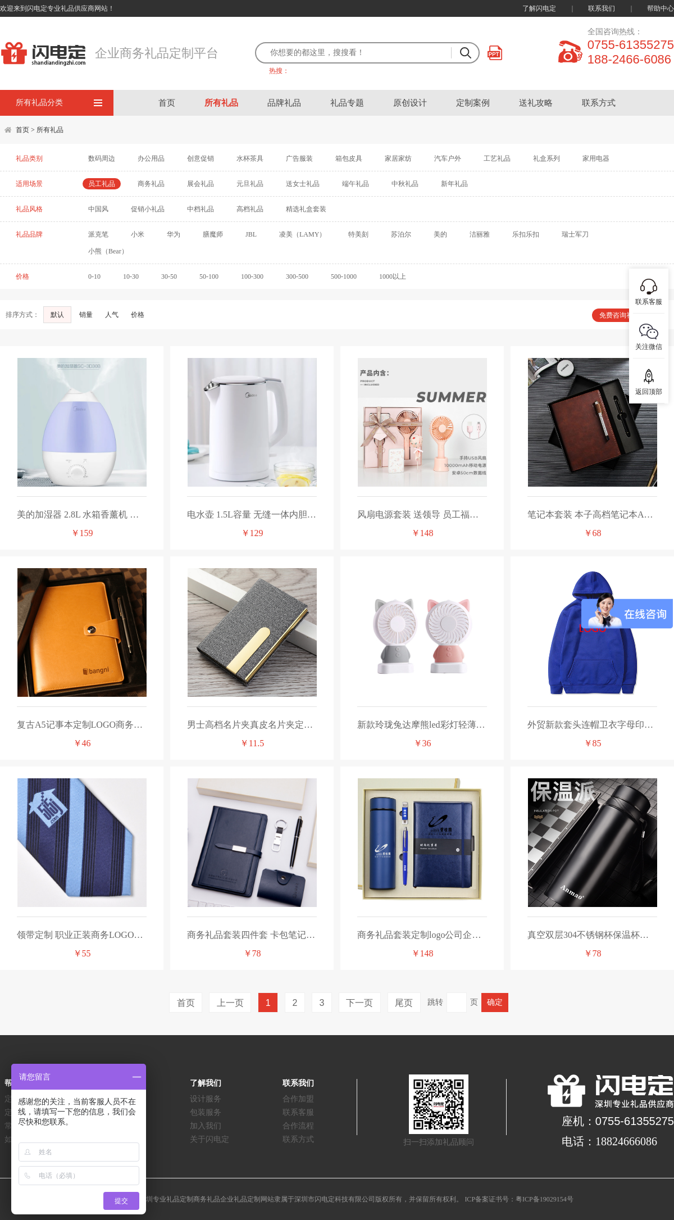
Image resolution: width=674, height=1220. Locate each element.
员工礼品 (101, 184)
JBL (251, 234)
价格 (138, 315)
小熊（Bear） (108, 251)
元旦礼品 (249, 184)
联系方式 (599, 102)
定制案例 (473, 102)
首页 (166, 102)
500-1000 (344, 276)
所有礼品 (221, 102)
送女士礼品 (303, 184)
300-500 (297, 276)
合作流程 (298, 1126)
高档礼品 (249, 209)
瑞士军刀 (575, 234)
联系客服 (298, 1112)
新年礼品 (454, 184)
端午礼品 (355, 184)
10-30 (131, 276)
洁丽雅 (480, 234)
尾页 (404, 1003)
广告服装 (299, 158)
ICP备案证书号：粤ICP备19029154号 (518, 1199)
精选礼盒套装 (306, 209)
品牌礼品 (284, 102)
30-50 (169, 276)
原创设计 (410, 102)
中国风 (98, 209)
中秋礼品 (404, 184)
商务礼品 (151, 184)
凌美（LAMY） (302, 234)
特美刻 (358, 234)
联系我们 (601, 8)
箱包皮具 (348, 158)
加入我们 (205, 1126)
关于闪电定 (209, 1139)
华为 (173, 234)
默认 (57, 315)
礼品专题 (347, 102)
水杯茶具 (249, 158)
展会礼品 (200, 184)
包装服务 (205, 1112)
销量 (86, 315)
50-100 (208, 276)
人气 (112, 315)
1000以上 (392, 276)
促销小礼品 (148, 209)
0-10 (94, 276)
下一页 (359, 1003)
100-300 (252, 276)
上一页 (230, 1003)
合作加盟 (298, 1099)
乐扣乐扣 (525, 234)
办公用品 (151, 158)
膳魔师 (213, 234)
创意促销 (200, 158)
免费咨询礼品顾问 (626, 315)
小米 (137, 234)
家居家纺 (398, 158)
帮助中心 (660, 8)
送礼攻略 (536, 102)
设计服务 (205, 1099)
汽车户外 (447, 158)
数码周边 (101, 158)
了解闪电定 (539, 8)
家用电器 (595, 158)
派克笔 (98, 234)
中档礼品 (200, 209)
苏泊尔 (401, 234)
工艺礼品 (497, 158)
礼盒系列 (546, 158)
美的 (440, 234)
